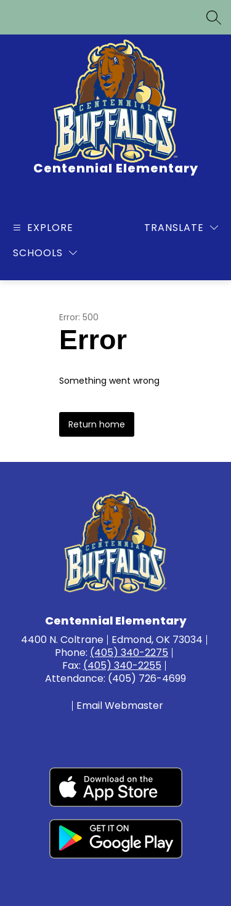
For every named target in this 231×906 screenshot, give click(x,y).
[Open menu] (41, 227)
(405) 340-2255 (122, 665)
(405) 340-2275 (129, 652)
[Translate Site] (181, 227)
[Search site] (213, 17)
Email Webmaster (119, 706)
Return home (96, 424)
